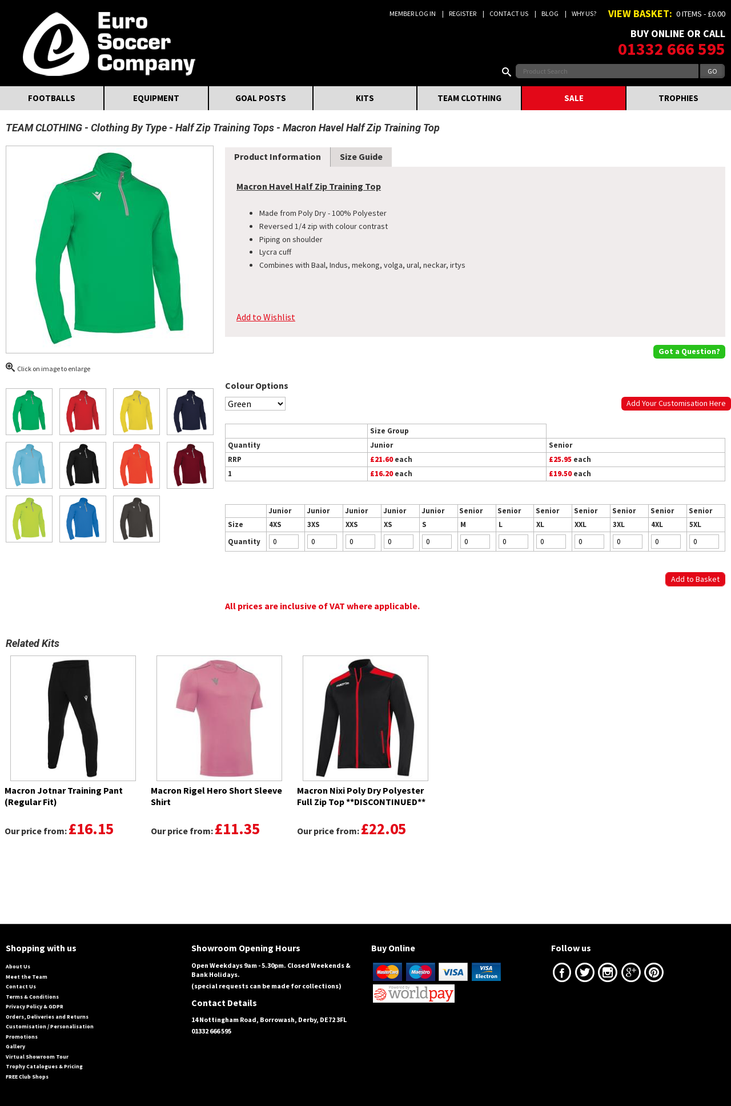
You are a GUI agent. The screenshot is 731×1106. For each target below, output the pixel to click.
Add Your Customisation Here (676, 403)
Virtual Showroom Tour (37, 1056)
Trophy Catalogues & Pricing (44, 1066)
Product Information (277, 156)
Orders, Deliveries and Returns (47, 1016)
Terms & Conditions (32, 996)
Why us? (584, 13)
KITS (365, 97)
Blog (550, 13)
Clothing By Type (129, 128)
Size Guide (361, 156)
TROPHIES (678, 97)
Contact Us (508, 13)
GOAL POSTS (260, 97)
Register (462, 13)
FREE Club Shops (27, 1076)
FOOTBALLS (51, 97)
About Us (18, 966)
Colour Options (256, 385)
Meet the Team (26, 976)
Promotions (22, 1036)
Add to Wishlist (265, 317)
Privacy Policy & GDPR (34, 1006)
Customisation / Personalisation (50, 1026)
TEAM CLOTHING (469, 97)
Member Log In (412, 13)
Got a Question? (689, 351)
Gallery (15, 1046)
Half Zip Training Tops (224, 128)
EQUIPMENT (156, 97)
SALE (574, 97)
